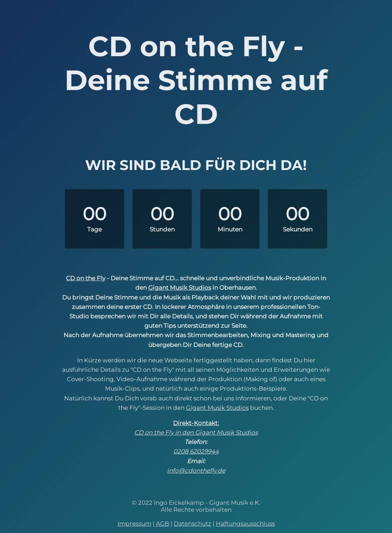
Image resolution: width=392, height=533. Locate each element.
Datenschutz (192, 523)
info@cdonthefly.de (196, 470)
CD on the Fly (85, 278)
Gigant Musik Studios (179, 287)
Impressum (134, 523)
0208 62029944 (196, 451)
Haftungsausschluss (245, 523)
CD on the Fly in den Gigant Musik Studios (196, 432)
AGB (162, 523)
